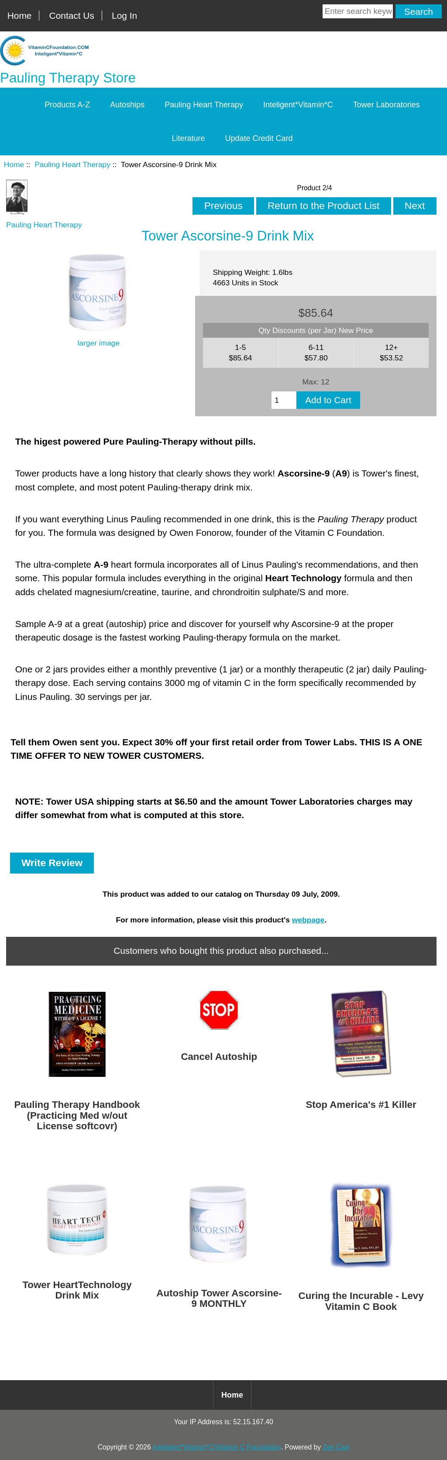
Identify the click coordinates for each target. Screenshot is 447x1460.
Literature (188, 138)
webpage (308, 919)
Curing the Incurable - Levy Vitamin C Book (361, 1301)
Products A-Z (67, 104)
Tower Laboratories (386, 104)
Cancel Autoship (219, 1057)
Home (19, 15)
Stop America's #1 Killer (361, 1105)
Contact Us (71, 15)
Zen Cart (336, 1447)
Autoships (127, 104)
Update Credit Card (258, 138)
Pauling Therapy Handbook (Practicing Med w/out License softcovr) (77, 1115)
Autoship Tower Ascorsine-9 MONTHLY (219, 1298)
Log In (124, 15)
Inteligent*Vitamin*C (298, 104)
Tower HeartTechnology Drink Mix (76, 1290)
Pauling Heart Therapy (72, 164)
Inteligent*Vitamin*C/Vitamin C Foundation (217, 1447)
